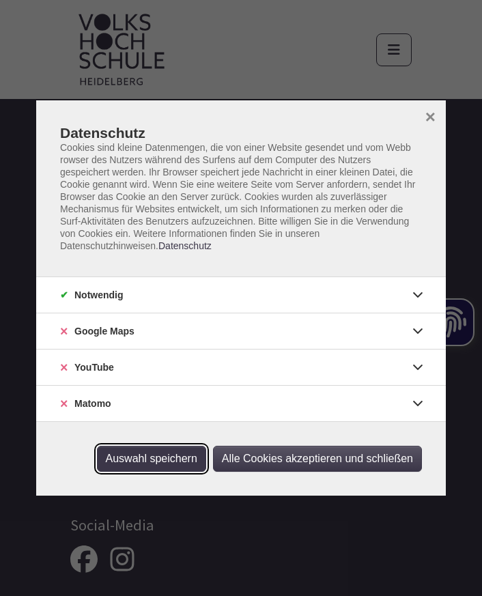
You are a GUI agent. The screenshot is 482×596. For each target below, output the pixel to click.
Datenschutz (185, 245)
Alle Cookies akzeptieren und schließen (317, 458)
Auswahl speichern (151, 458)
